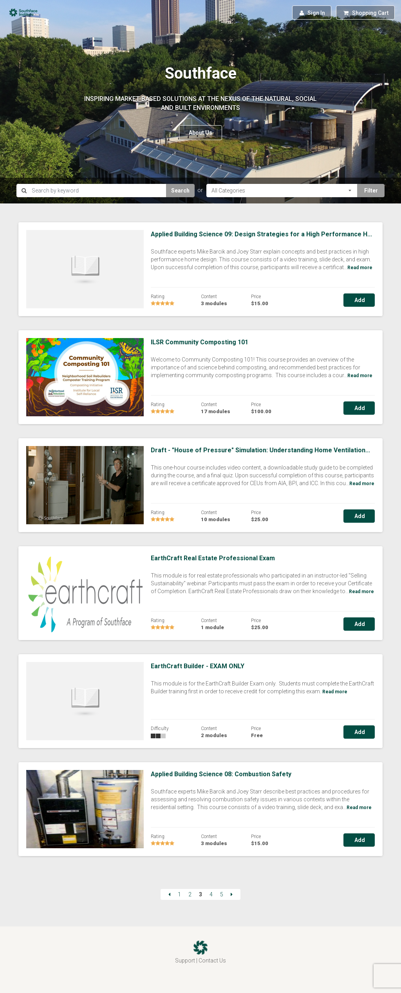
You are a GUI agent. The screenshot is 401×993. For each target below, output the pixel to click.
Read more (359, 267)
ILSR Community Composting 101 (199, 342)
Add (359, 300)
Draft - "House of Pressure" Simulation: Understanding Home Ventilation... (260, 450)
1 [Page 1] (179, 894)
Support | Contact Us (200, 960)
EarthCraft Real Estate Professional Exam (213, 558)
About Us (200, 133)
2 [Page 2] (189, 894)
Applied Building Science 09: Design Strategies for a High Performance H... (261, 234)
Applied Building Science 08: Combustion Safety (221, 774)
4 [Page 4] (211, 894)
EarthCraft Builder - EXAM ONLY (197, 666)
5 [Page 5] (221, 894)
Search (180, 190)
